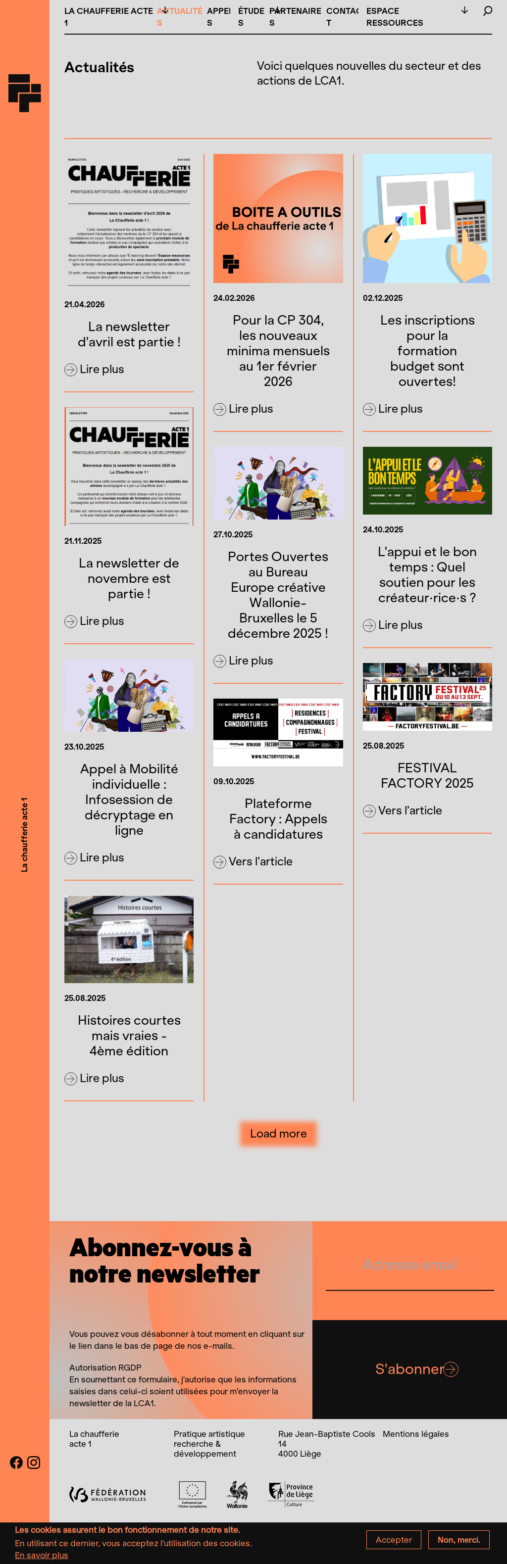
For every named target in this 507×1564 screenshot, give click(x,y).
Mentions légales (416, 1434)
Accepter (394, 1542)
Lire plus (94, 370)
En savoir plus (41, 1558)
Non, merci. (459, 1542)
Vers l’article (253, 862)
